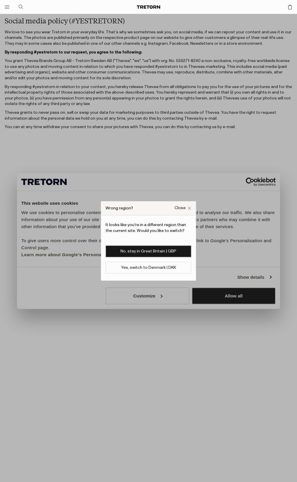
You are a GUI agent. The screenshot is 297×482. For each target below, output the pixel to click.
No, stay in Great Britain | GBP (148, 251)
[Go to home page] (148, 7)
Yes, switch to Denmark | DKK (148, 268)
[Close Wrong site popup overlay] (183, 208)
